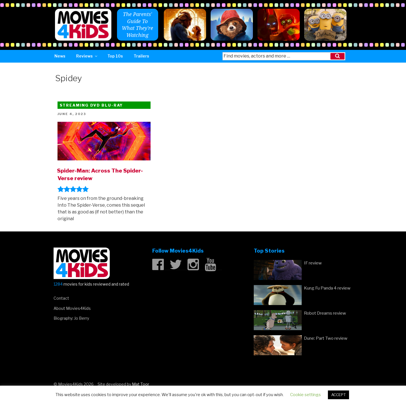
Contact (61, 298)
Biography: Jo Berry (71, 318)
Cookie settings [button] (305, 394)
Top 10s (115, 56)
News (59, 56)
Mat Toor (140, 384)
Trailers (141, 56)
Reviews (87, 56)
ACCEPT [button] (338, 394)
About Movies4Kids (72, 308)
